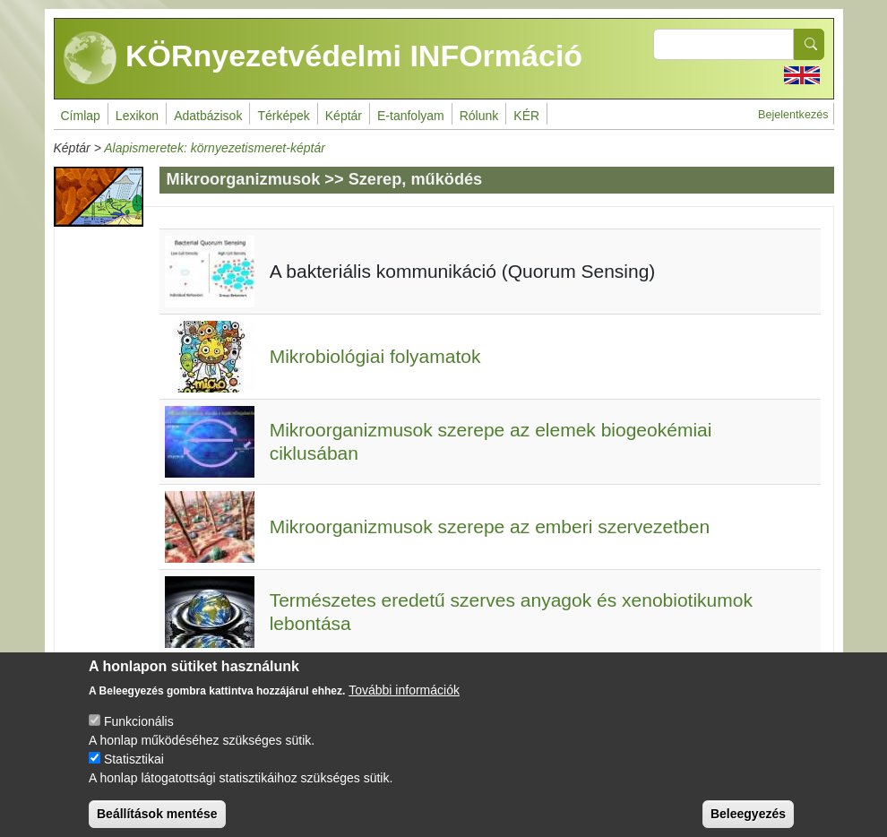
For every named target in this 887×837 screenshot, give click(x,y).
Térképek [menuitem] (283, 115)
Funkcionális (139, 734)
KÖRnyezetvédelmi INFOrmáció (323, 58)
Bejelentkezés (793, 114)
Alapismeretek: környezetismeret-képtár (214, 148)
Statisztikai (134, 771)
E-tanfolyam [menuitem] (410, 115)
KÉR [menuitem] (526, 115)
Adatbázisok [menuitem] (208, 115)
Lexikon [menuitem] (137, 115)
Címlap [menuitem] (80, 115)
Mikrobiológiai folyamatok (375, 356)
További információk (404, 702)
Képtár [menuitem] (343, 115)
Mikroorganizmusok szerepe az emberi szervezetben (490, 526)
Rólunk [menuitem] (479, 115)
